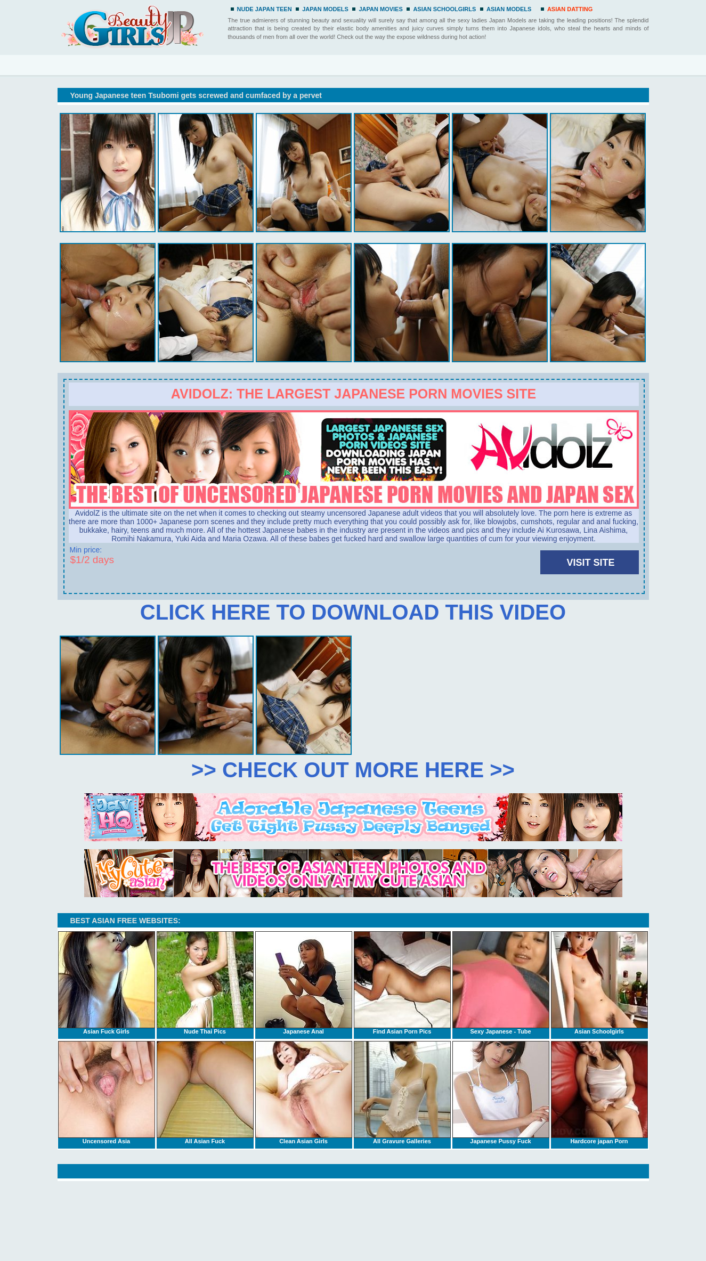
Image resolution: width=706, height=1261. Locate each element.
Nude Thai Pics (205, 983)
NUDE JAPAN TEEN (264, 9)
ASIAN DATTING (570, 9)
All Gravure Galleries (402, 1092)
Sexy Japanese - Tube (500, 983)
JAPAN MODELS (325, 9)
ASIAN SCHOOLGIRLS (444, 9)
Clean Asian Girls (303, 1092)
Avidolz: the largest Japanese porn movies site (353, 393)
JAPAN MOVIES (380, 9)
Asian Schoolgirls (599, 983)
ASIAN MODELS (508, 9)
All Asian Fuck (205, 1092)
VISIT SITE (590, 562)
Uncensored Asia (106, 1092)
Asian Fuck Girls (106, 983)
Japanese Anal (303, 983)
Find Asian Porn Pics (402, 983)
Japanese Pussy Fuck (500, 1092)
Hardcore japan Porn (599, 1092)
